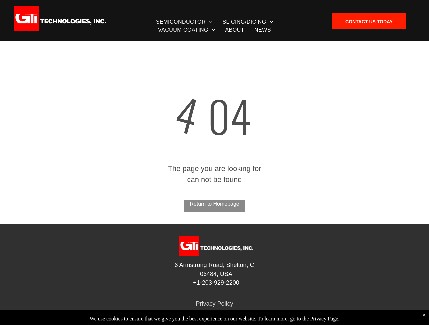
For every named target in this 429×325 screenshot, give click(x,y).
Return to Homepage (214, 204)
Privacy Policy (214, 303)
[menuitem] (184, 22)
